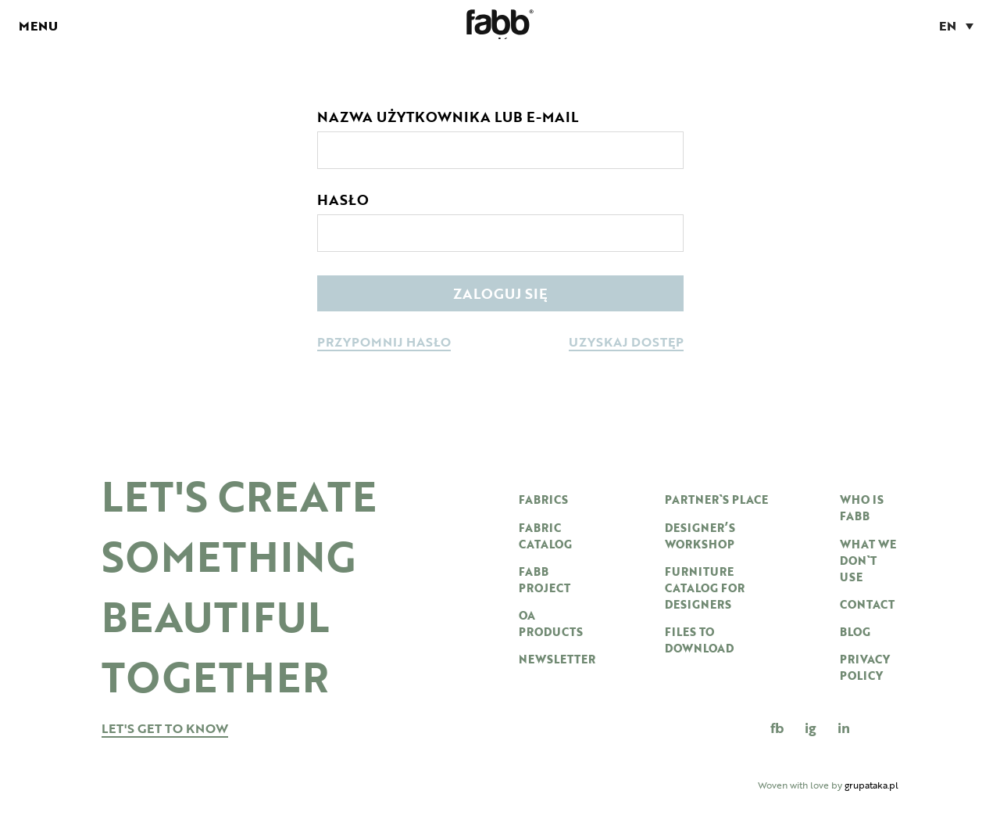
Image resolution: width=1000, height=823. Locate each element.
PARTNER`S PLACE (716, 499)
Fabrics (543, 499)
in (844, 727)
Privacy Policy (865, 667)
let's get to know (165, 729)
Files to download (699, 640)
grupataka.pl (871, 785)
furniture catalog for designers (705, 588)
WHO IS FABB (862, 507)
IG (810, 727)
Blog (855, 632)
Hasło (343, 199)
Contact (867, 604)
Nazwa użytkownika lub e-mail (447, 117)
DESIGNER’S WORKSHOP (700, 535)
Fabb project (544, 579)
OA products (551, 623)
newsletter (557, 659)
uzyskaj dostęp (626, 343)
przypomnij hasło (384, 343)
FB (777, 727)
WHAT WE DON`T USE (868, 560)
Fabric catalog (545, 535)
